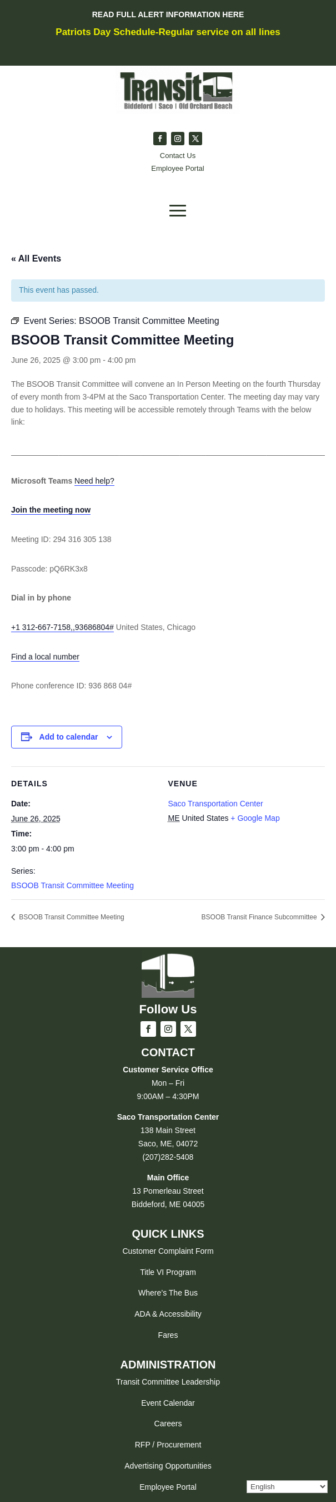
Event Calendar (168, 1402)
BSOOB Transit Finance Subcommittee (260, 917)
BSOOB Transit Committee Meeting (72, 885)
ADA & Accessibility (168, 1313)
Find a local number (45, 656)
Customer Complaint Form (167, 1251)
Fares (168, 1335)
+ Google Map (254, 818)
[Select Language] (287, 1486)
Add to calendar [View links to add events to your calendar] (68, 736)
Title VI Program (168, 1272)
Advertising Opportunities (167, 1465)
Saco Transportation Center (215, 803)
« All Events (36, 258)
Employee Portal (168, 1487)
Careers (168, 1423)
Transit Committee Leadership (168, 1381)
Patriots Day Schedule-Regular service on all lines (168, 32)
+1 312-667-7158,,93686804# (62, 627)
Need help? (94, 480)
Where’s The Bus (168, 1292)
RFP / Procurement (168, 1444)
